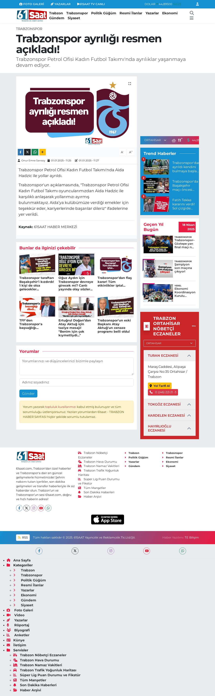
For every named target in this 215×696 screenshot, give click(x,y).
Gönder (28, 394)
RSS (23, 537)
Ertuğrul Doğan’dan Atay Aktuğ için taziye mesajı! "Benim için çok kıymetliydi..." (74, 328)
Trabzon (56, 13)
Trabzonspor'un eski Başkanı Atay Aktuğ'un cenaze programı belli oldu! (114, 326)
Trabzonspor (77, 13)
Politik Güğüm (103, 13)
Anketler (18, 635)
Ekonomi (170, 13)
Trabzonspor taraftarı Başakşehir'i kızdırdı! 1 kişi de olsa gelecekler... (36, 283)
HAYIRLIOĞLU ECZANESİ (159, 428)
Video (15, 615)
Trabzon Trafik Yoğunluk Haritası (44, 670)
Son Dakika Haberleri (96, 492)
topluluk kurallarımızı (61, 407)
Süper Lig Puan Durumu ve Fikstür (46, 675)
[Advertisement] (173, 103)
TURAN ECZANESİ (163, 356)
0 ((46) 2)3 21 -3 (163, 392)
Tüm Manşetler (92, 488)
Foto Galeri (20, 610)
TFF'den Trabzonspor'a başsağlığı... (30, 324)
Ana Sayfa (19, 560)
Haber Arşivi (89, 496)
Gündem (56, 18)
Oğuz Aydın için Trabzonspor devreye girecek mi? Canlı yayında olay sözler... (75, 283)
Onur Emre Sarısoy (33, 160)
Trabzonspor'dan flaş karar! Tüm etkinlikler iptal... (115, 281)
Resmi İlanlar (131, 13)
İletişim (16, 645)
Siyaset (74, 18)
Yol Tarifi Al (160, 386)
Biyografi (18, 630)
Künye (16, 640)
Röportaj (18, 625)
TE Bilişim (192, 537)
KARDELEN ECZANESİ (166, 415)
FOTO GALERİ (31, 4)
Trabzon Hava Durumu (97, 461)
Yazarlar (152, 13)
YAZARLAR (61, 4)
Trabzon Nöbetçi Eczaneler (39, 655)
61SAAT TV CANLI (91, 4)
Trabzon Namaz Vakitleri (98, 466)
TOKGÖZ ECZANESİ (164, 404)
